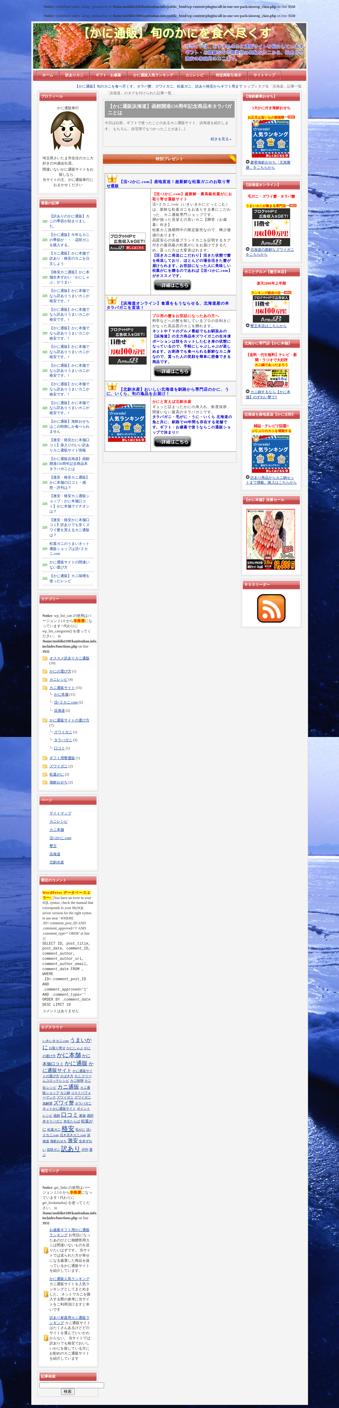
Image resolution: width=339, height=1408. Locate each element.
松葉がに (56, 774)
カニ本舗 (56, 830)
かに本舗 (61, 694)
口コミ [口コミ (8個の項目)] (69, 1115)
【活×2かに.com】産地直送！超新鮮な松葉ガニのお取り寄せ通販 (168, 183)
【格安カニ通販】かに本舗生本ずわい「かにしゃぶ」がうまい (69, 277)
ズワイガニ (63, 732)
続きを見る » (221, 139)
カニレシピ (58, 679)
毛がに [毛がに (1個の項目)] (80, 1129)
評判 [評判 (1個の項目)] (85, 1149)
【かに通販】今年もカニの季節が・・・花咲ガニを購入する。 (69, 240)
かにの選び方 (60, 671)
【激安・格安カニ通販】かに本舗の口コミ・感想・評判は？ (69, 482)
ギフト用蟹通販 (62, 758)
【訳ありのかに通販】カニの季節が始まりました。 (69, 221)
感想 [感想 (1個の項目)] (90, 1115)
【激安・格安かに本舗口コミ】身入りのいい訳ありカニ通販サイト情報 (69, 445)
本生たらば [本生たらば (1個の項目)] (71, 1121)
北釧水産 (56, 862)
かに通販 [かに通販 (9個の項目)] (76, 1063)
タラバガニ (63, 740)
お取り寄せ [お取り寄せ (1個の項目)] (57, 1048)
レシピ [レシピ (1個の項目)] (47, 1115)
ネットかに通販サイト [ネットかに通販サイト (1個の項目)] (59, 1108)
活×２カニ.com (66, 702)
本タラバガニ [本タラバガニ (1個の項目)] (52, 1121)
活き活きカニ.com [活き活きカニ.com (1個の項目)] (73, 1135)
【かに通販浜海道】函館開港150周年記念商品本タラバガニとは (69, 464)
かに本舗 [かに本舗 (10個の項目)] (69, 1055)
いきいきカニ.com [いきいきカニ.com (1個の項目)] (55, 1041)
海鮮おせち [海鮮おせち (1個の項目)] (58, 1141)
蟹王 (53, 846)
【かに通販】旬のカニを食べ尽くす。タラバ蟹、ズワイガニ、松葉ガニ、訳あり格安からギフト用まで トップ (164, 86)
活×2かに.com (60, 838)
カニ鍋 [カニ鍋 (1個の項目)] (65, 1093)
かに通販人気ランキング (69, 1279)
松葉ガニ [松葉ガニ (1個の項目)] (54, 1129)
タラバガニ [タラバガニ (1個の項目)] (83, 1103)
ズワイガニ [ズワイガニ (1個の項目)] (65, 1097)
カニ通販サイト (62, 688)
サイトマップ (60, 813)
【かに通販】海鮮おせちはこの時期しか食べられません (69, 426)
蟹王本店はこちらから (268, 326)
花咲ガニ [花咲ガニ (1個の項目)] (53, 1149)
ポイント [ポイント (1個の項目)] (83, 1108)
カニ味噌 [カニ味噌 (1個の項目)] (76, 1080)
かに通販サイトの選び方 (69, 720)
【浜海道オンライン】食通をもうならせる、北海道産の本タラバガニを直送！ (168, 305)
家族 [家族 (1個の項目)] (82, 1115)
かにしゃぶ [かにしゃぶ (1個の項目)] (74, 1048)
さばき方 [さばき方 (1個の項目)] (66, 1076)
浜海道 (59, 710)
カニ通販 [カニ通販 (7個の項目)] (68, 1087)
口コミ (59, 748)
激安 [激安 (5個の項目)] (73, 1140)
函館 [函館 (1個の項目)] (56, 1115)
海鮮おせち (58, 782)
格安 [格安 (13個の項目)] (68, 1128)
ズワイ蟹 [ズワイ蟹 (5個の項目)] (63, 1103)
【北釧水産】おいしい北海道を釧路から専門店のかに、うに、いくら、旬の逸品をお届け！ (168, 391)
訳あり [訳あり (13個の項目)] (71, 1148)
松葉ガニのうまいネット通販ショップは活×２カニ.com (69, 548)
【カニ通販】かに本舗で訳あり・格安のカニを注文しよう (69, 258)
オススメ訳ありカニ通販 (69, 658)
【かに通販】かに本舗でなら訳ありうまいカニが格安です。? (69, 296)
